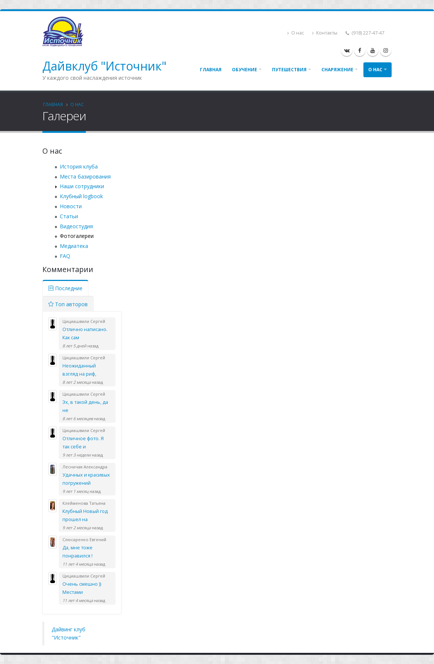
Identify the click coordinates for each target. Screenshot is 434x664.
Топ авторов (68, 304)
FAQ (65, 255)
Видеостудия (76, 226)
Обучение (244, 69)
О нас (295, 33)
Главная (210, 69)
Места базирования (85, 176)
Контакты (324, 33)
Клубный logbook (81, 196)
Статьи (69, 216)
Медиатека (74, 245)
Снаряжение (337, 69)
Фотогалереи (77, 235)
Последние (65, 288)
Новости (71, 206)
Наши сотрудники (82, 186)
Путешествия (289, 69)
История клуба (79, 166)
